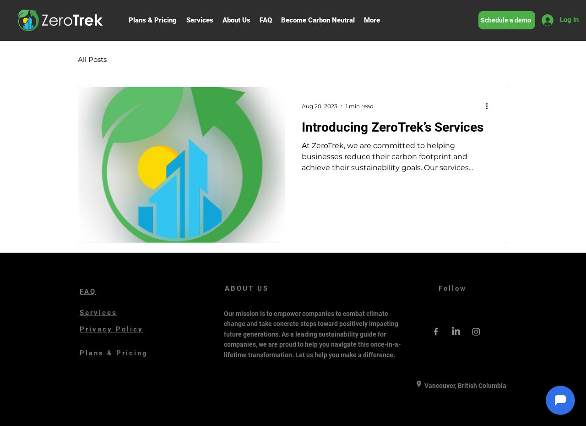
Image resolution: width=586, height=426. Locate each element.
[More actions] (489, 105)
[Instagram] (476, 331)
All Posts (92, 59)
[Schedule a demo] (506, 20)
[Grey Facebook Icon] (436, 331)
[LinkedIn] (456, 331)
